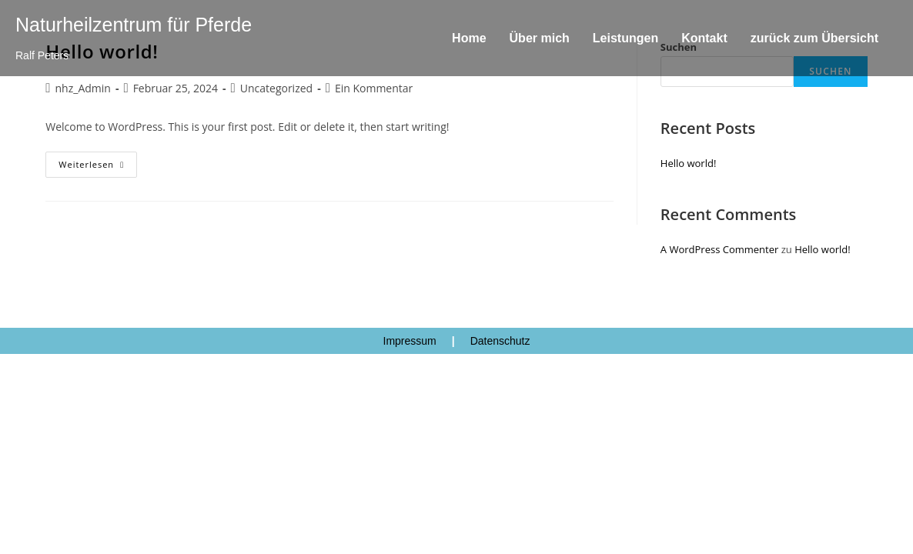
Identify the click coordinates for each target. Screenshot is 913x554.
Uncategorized (276, 88)
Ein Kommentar (374, 88)
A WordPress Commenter (720, 249)
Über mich (540, 38)
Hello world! (689, 163)
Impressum (409, 341)
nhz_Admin (83, 88)
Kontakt (704, 38)
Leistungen (625, 38)
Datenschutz (500, 341)
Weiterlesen (98, 161)
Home (469, 38)
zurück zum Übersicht (814, 38)
